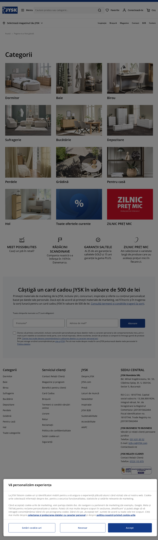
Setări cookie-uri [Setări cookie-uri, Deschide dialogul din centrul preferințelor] (32, 527)
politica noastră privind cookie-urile (116, 515)
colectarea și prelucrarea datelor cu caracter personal (57, 515)
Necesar (82, 527)
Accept (130, 527)
